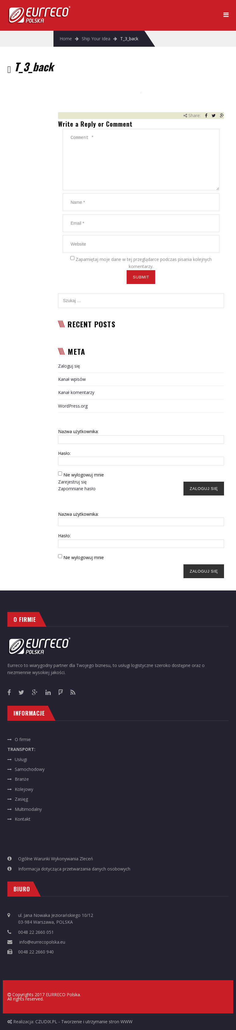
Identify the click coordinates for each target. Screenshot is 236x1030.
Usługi (21, 759)
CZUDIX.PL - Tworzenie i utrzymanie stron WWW (83, 1021)
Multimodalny (28, 809)
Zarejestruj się (72, 482)
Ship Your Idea (96, 38)
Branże (22, 779)
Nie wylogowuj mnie (83, 475)
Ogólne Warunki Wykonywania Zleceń (55, 859)
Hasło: (64, 453)
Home (66, 38)
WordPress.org (73, 406)
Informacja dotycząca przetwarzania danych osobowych (74, 869)
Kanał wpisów (72, 379)
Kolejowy (24, 789)
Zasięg (21, 799)
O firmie (23, 739)
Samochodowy (30, 769)
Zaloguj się (69, 366)
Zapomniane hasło (77, 488)
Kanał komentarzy (76, 392)
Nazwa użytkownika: (78, 431)
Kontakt (22, 819)
